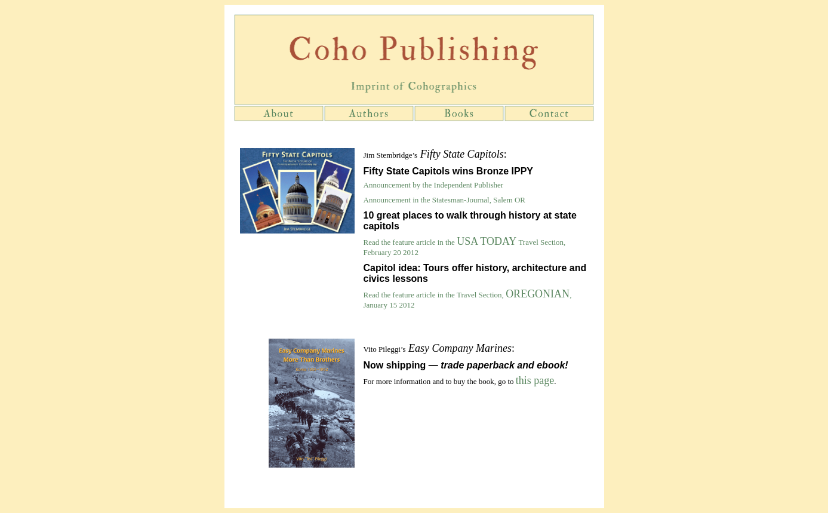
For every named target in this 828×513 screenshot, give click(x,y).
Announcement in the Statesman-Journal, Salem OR (445, 199)
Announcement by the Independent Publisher (434, 184)
